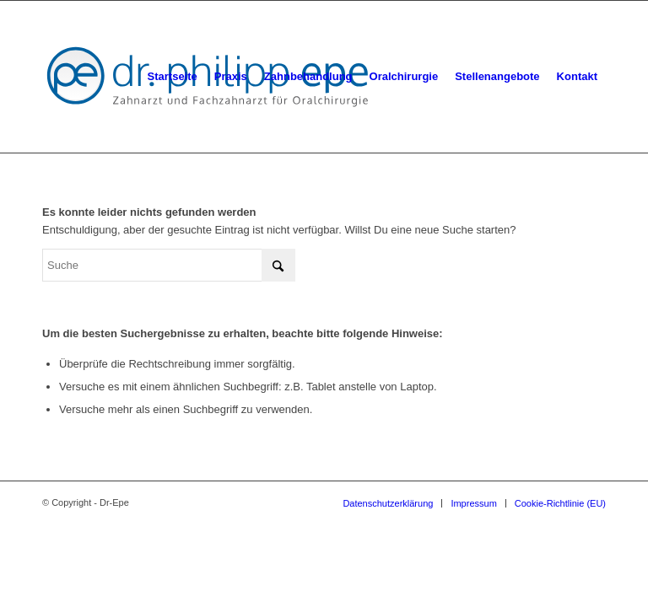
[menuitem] (172, 77)
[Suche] (168, 265)
